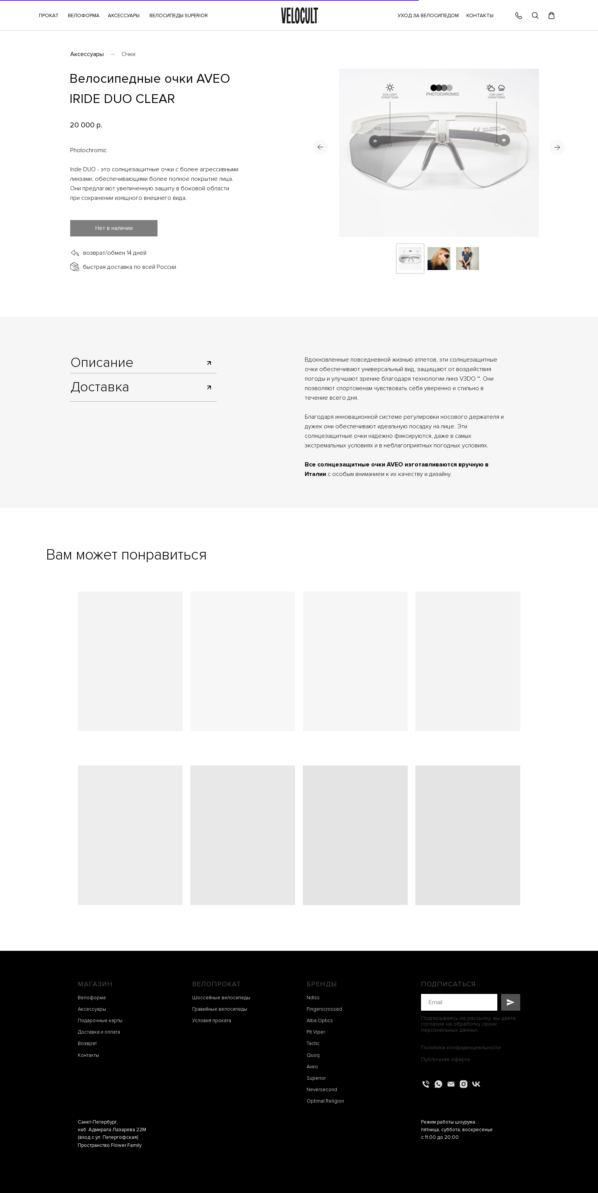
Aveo (312, 1067)
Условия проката (211, 1021)
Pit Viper (316, 1032)
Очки (128, 54)
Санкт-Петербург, (98, 1122)
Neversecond (322, 1090)
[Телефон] (426, 1084)
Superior (316, 1078)
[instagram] (463, 1084)
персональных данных (449, 1030)
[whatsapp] (438, 1084)
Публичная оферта (445, 1059)
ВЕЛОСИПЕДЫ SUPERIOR (179, 16)
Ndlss (313, 998)
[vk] (476, 1084)
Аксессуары (87, 54)
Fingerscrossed (324, 1009)
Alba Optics (320, 1021)
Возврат (87, 1043)
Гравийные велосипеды (219, 1009)
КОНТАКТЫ (480, 16)
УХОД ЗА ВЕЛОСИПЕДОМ (428, 16)
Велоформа (92, 998)
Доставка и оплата (99, 1032)
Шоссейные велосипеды (221, 998)
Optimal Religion (325, 1101)
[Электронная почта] (451, 1084)
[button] (123, 15)
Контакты (88, 1055)
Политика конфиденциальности (461, 1047)
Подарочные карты (100, 1021)
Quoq (313, 1055)
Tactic (313, 1043)
